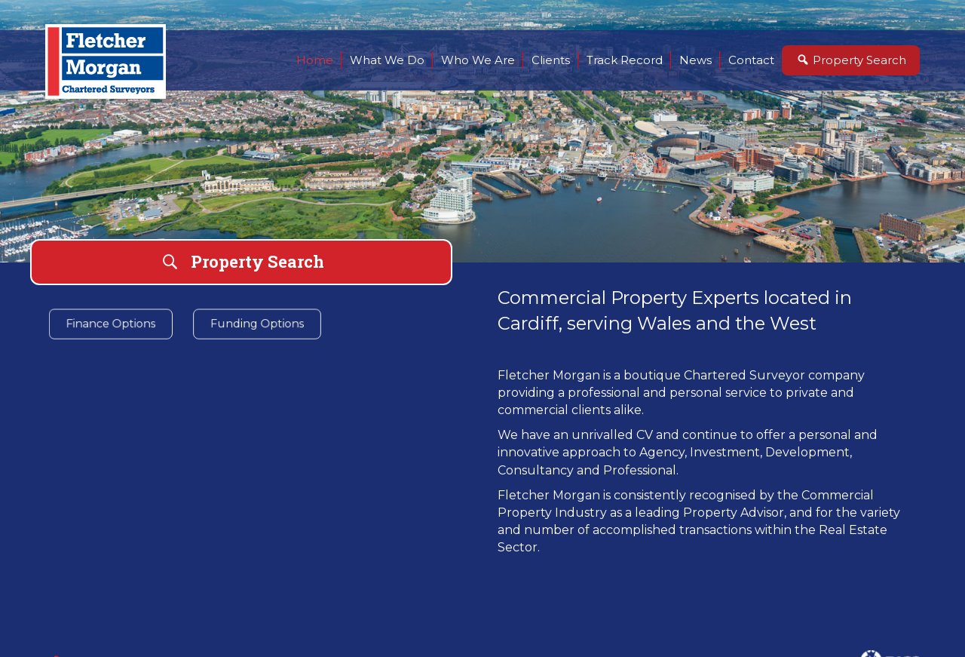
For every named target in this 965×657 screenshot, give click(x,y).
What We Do (387, 60)
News (695, 60)
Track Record (625, 60)
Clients (551, 60)
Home (314, 60)
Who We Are (478, 60)
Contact (751, 60)
